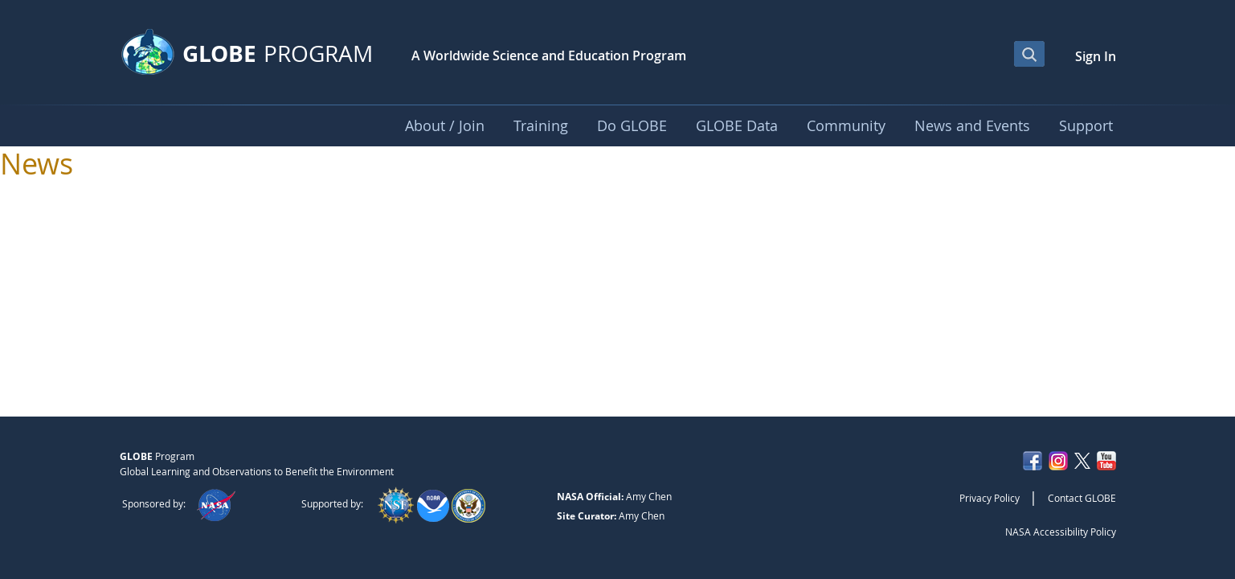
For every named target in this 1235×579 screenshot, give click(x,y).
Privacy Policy (989, 497)
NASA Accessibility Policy (1060, 531)
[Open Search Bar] (1029, 54)
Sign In (1095, 56)
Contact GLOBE (1082, 497)
